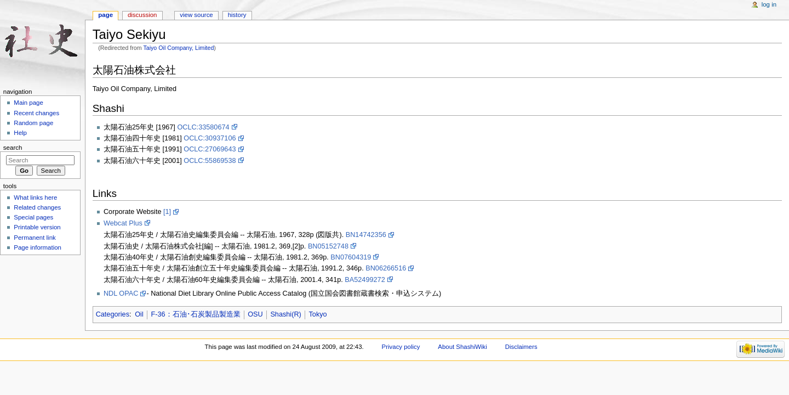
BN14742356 (366, 235)
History (237, 15)
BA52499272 (365, 280)
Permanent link (34, 237)
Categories (112, 314)
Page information (37, 247)
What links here (35, 197)
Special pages (33, 217)
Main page (28, 102)
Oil (139, 314)
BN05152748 (328, 246)
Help (20, 132)
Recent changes (36, 113)
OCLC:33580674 (203, 127)
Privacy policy (401, 346)
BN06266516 (385, 268)
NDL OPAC (121, 293)
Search (12, 147)
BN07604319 (350, 257)
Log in (769, 4)
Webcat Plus (123, 223)
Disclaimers (521, 346)
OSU (255, 314)
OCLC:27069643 (210, 149)
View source (196, 15)
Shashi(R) (285, 314)
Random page (33, 123)
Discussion (142, 15)
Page (105, 15)
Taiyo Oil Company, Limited (178, 47)
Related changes (37, 207)
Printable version (37, 227)
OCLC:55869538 (210, 161)
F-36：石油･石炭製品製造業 (195, 314)
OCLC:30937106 (210, 138)
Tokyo (317, 314)
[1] (167, 212)
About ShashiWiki (462, 346)
